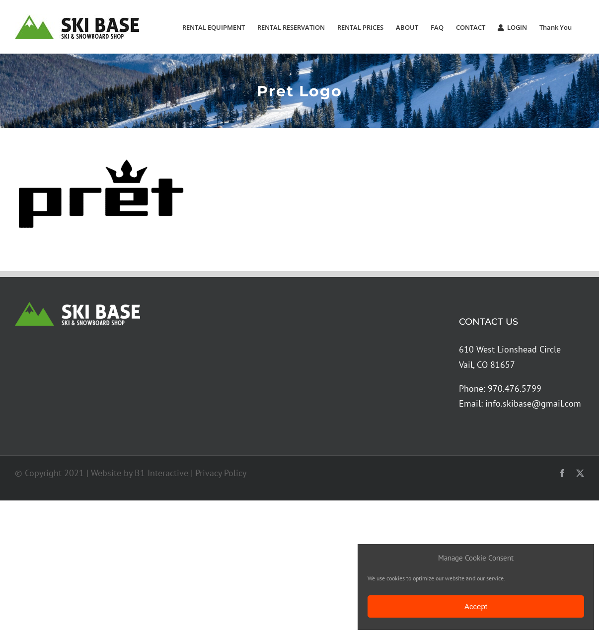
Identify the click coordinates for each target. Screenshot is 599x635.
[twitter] (580, 473)
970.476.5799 (514, 388)
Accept (475, 606)
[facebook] (562, 473)
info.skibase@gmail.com (533, 403)
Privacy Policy (220, 473)
